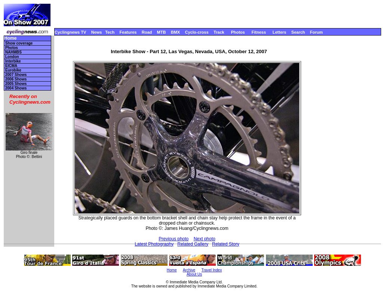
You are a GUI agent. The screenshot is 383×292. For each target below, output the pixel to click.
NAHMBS (13, 52)
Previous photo (174, 238)
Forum (316, 32)
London (12, 57)
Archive (189, 270)
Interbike (13, 61)
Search (298, 32)
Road (147, 32)
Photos (238, 32)
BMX (175, 32)
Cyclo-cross (197, 32)
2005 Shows (16, 84)
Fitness (258, 32)
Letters (280, 32)
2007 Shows (16, 75)
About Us (194, 274)
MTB (161, 32)
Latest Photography (154, 244)
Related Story (225, 244)
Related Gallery (192, 244)
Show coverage (19, 43)
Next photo (204, 238)
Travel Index (212, 270)
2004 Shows (16, 88)
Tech (109, 32)
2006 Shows (16, 79)
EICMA (11, 66)
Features (128, 32)
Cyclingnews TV (70, 32)
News (96, 32)
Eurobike (13, 70)
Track (219, 32)
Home (10, 38)
